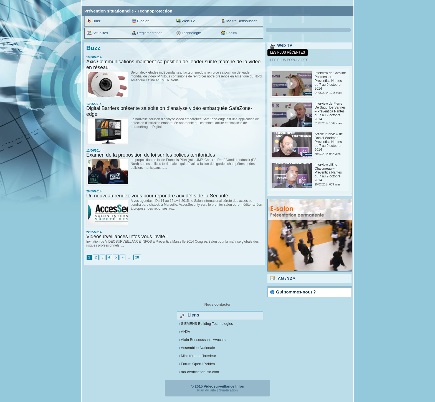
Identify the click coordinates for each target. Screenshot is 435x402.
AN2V (185, 332)
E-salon (141, 21)
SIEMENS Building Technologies (207, 323)
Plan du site (206, 390)
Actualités (97, 33)
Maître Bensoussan (239, 21)
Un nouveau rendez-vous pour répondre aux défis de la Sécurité (157, 196)
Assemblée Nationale (198, 348)
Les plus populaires (289, 60)
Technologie (188, 33)
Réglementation (147, 33)
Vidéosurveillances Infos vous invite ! (127, 236)
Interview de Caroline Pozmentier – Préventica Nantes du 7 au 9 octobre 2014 (330, 81)
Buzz (94, 21)
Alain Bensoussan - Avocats (203, 340)
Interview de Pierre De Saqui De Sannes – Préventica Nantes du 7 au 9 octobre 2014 (330, 111)
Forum (229, 33)
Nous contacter (217, 304)
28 (137, 257)
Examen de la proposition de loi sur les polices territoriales (150, 155)
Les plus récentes (287, 52)
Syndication (228, 390)
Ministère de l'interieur (198, 356)
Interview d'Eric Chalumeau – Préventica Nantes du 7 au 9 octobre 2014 (328, 172)
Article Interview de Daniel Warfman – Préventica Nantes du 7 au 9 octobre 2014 (329, 142)
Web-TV (185, 21)
